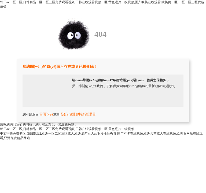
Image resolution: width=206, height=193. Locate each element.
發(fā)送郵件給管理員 (78, 114)
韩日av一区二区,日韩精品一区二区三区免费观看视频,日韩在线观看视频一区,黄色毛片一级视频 (67, 129)
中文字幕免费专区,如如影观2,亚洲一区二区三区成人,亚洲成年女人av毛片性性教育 (58, 133)
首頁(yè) (46, 114)
